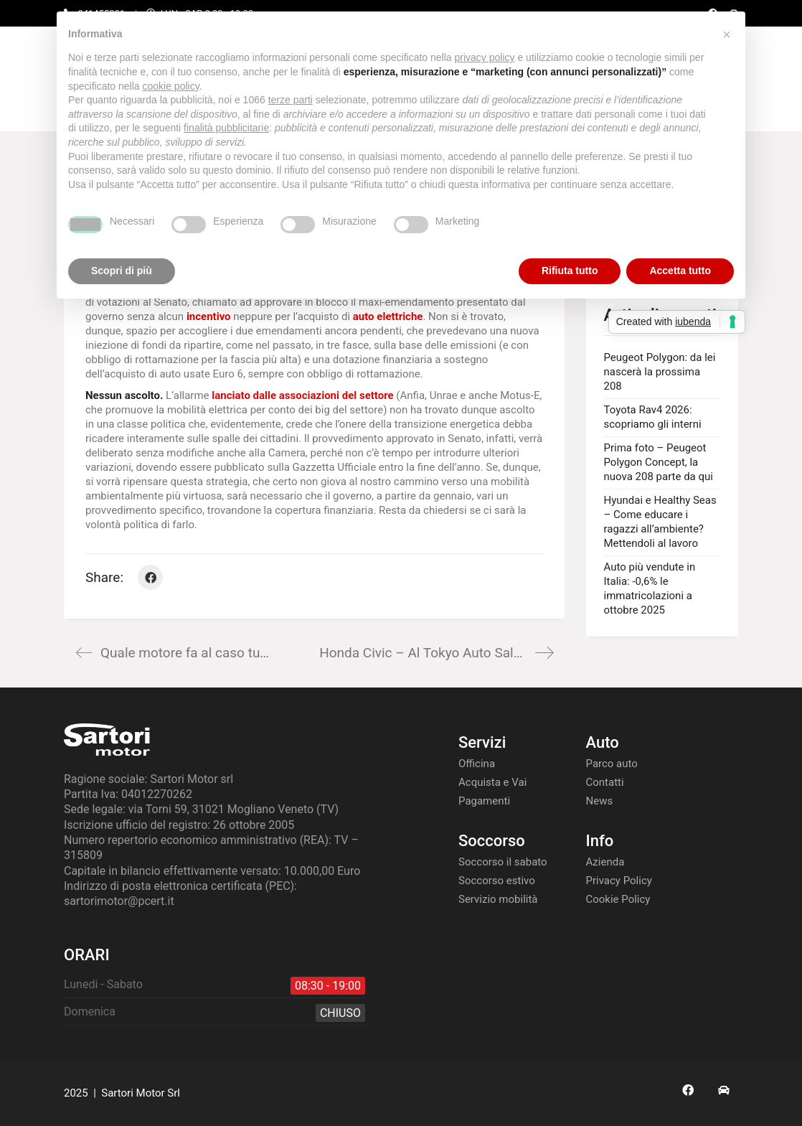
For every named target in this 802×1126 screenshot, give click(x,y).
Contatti (605, 782)
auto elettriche (388, 316)
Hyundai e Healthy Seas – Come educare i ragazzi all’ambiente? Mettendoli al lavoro (660, 522)
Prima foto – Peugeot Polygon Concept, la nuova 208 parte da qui (658, 462)
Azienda (605, 861)
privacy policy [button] (485, 57)
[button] (726, 34)
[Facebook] (150, 577)
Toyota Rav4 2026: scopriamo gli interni (653, 417)
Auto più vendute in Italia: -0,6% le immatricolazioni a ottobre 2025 (650, 588)
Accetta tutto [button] (680, 270)
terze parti (290, 99)
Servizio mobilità (498, 899)
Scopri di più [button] (121, 270)
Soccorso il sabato (502, 861)
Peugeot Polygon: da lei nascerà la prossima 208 (660, 372)
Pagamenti (484, 800)
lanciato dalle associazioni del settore (302, 395)
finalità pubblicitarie (226, 127)
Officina (476, 763)
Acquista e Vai (492, 782)
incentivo (209, 316)
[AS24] (723, 1090)
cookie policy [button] (171, 86)
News (599, 800)
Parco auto (612, 763)
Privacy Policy (619, 880)
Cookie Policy (618, 899)
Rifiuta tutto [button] (570, 270)
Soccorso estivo (496, 880)
